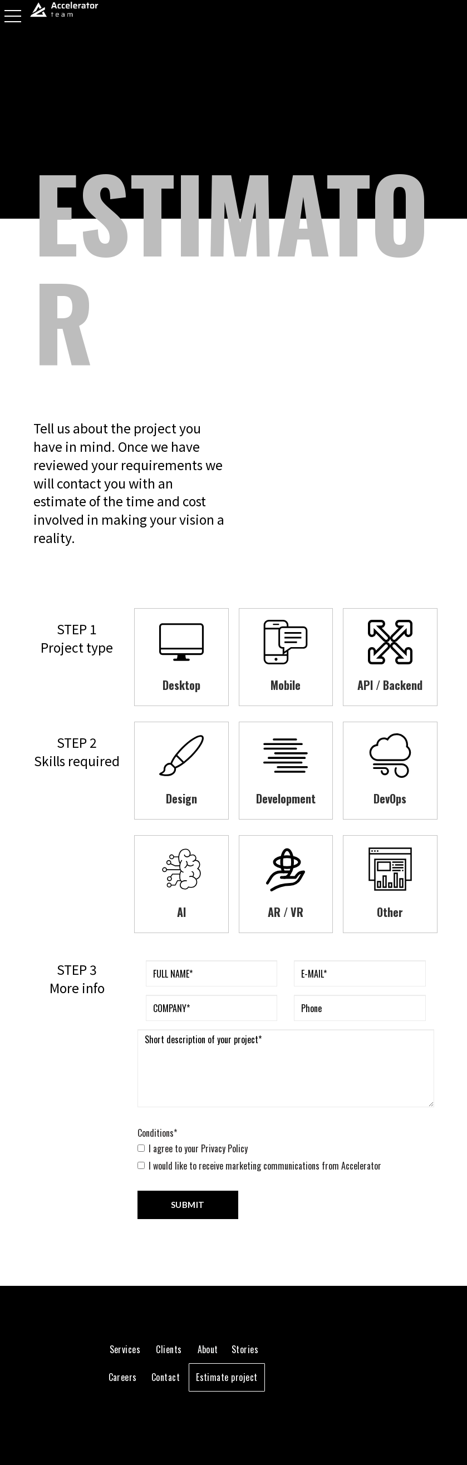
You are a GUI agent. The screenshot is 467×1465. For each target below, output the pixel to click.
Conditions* (157, 1133)
